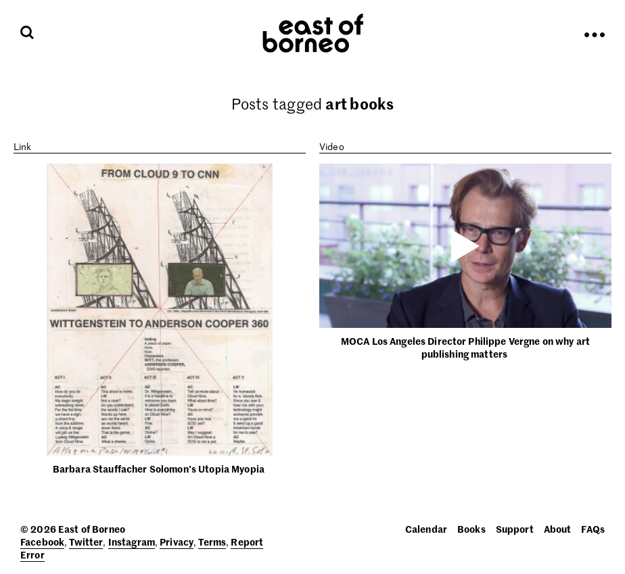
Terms (212, 541)
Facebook (42, 541)
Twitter (86, 541)
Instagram (131, 541)
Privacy (176, 541)
